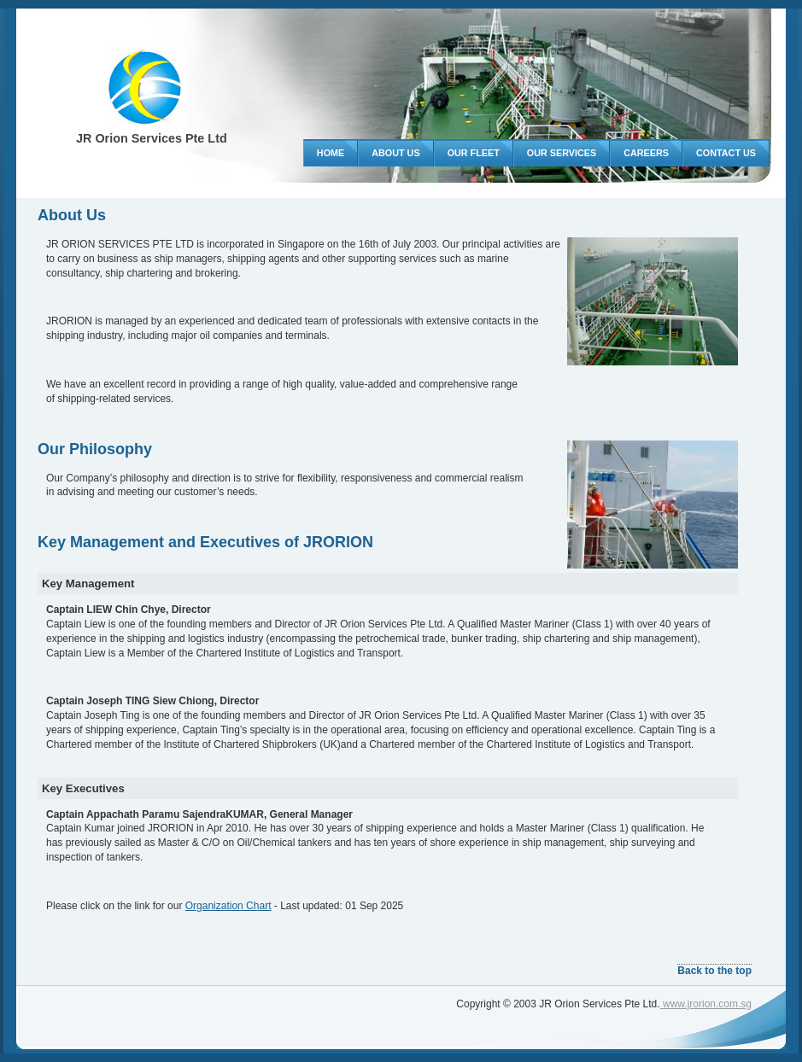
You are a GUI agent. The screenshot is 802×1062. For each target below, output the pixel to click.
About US (395, 153)
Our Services (561, 153)
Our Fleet (474, 153)
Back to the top (714, 971)
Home (330, 153)
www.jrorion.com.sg (706, 1004)
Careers (646, 153)
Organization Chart (228, 906)
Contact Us (726, 153)
